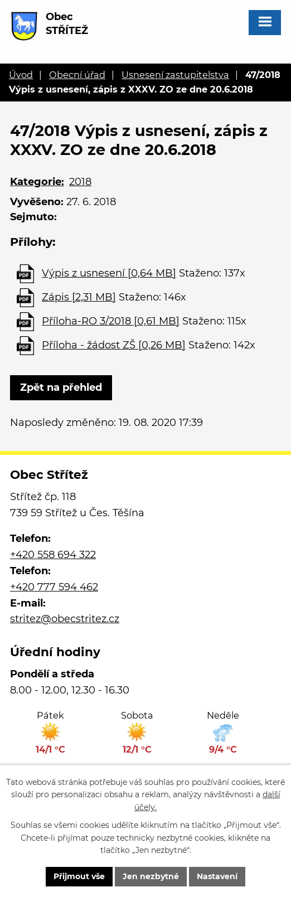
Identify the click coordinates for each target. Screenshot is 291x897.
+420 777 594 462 (54, 587)
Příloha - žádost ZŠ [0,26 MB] (114, 345)
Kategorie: (37, 182)
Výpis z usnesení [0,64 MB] (109, 273)
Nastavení (217, 876)
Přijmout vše (79, 876)
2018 (80, 182)
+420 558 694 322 (53, 555)
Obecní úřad (77, 74)
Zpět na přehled (61, 387)
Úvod (21, 74)
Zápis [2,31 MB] (79, 297)
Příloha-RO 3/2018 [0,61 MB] (111, 321)
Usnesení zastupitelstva (175, 74)
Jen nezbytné (151, 876)
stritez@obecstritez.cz (64, 619)
